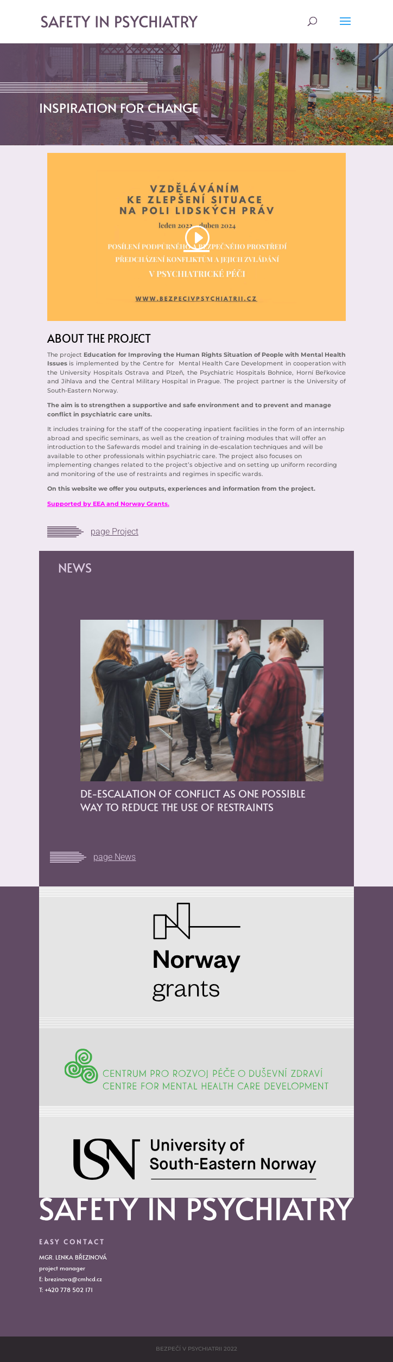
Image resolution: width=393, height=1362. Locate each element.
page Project (114, 531)
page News (114, 857)
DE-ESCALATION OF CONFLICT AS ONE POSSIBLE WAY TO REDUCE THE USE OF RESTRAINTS (193, 800)
